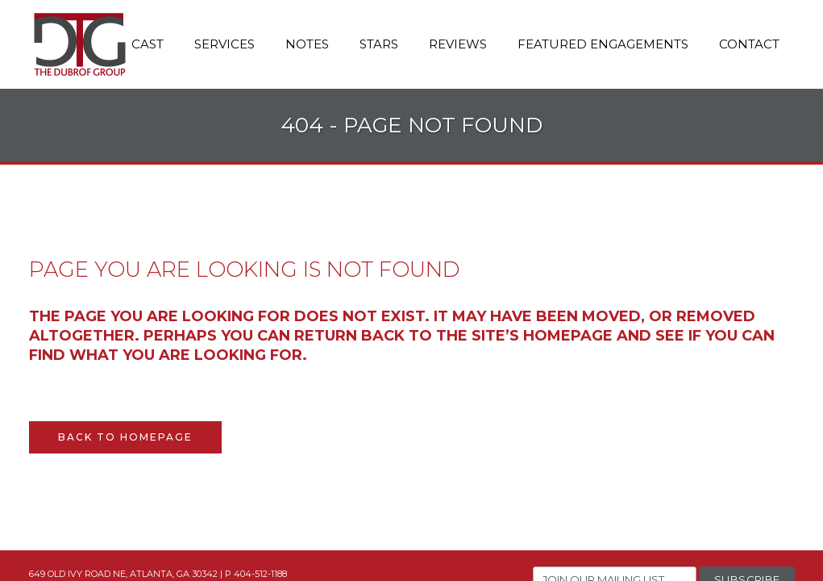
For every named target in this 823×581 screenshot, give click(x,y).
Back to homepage (125, 437)
